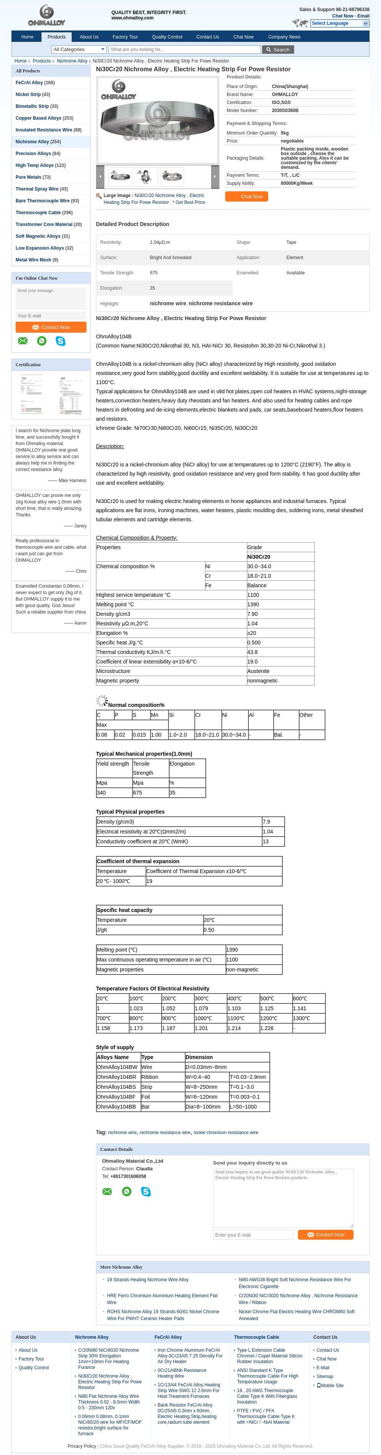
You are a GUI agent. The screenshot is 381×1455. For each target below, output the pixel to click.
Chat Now (342, 16)
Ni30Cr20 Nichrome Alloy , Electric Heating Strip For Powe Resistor (110, 1381)
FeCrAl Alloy (29, 82)
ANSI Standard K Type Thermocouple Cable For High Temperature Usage (267, 1376)
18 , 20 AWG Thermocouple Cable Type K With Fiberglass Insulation (267, 1396)
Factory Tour (125, 37)
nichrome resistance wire (165, 1132)
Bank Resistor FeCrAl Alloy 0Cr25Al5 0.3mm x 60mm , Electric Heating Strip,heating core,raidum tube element (187, 1413)
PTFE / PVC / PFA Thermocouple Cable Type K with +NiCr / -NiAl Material (266, 1416)
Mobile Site (330, 1385)
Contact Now (51, 327)
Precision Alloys (33, 153)
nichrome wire (122, 1132)
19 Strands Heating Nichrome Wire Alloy (148, 1279)
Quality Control (167, 37)
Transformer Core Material (44, 224)
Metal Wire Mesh (33, 260)
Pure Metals (28, 177)
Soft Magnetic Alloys (38, 236)
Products (57, 37)
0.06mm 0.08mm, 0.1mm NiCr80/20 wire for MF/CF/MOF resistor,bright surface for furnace (110, 1425)
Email (363, 16)
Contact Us (208, 37)
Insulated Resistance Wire (44, 130)
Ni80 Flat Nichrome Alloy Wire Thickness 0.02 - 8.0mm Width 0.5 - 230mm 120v (109, 1402)
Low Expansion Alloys (40, 248)
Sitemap (325, 1376)
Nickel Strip (28, 94)
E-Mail (323, 1367)
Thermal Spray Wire (37, 189)
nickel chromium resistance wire (226, 1132)
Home (27, 37)
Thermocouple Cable (38, 212)
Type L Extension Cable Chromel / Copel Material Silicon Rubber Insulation (269, 1356)
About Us (89, 37)
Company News (284, 37)
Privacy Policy (82, 1446)
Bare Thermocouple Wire (43, 201)
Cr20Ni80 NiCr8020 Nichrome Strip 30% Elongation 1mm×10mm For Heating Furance (108, 1359)
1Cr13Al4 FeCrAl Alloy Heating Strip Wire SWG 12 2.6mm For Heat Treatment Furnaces (189, 1390)
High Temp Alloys (35, 165)
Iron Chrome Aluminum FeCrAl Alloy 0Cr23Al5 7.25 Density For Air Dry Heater (190, 1356)
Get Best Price (190, 202)
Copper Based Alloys (38, 118)
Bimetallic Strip (32, 106)
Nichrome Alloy (72, 61)
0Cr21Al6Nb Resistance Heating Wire (182, 1373)
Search (282, 50)
